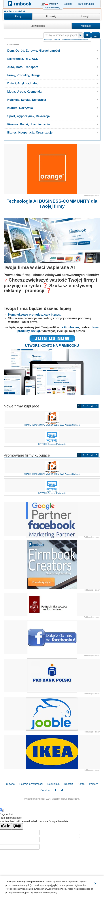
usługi (35, 330)
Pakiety (93, 783)
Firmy (18, 16)
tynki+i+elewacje (58, 40)
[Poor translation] (17, 826)
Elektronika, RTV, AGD (22, 58)
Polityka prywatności (31, 783)
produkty (23, 330)
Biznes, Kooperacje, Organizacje (29, 132)
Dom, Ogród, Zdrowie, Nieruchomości (33, 50)
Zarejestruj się (86, 3)
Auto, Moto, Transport (22, 67)
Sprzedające (38, 25)
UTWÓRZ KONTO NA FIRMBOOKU (52, 345)
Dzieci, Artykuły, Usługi (23, 83)
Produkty (51, 16)
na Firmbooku (69, 327)
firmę (95, 327)
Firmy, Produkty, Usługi (23, 75)
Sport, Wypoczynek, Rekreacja (28, 116)
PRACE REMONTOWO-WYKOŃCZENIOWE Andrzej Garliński (52, 418)
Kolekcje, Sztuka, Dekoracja (26, 99)
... (95, 35)
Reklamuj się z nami (92, 195)
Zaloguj (68, 3)
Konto (81, 783)
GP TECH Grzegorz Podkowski (52, 437)
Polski (52, 4)
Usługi (84, 16)
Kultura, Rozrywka (20, 107)
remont (71, 40)
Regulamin (53, 783)
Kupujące (86, 25)
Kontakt (68, 783)
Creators (45, 790)
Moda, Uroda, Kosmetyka (24, 91)
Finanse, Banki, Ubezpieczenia (28, 124)
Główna (10, 783)
